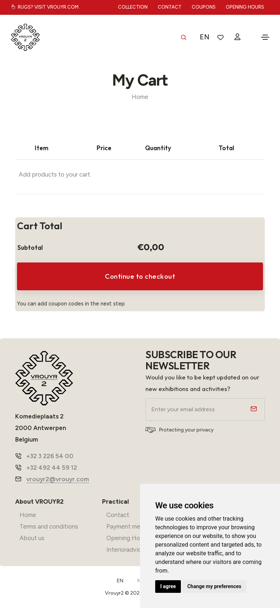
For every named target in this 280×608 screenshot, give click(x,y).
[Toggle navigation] (265, 37)
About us (32, 538)
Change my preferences (214, 586)
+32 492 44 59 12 (51, 467)
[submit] (253, 409)
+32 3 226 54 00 (49, 456)
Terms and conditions (49, 526)
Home (140, 96)
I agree (168, 586)
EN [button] (204, 37)
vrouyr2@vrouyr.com (57, 479)
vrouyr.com (63, 7)
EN (120, 581)
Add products (38, 174)
